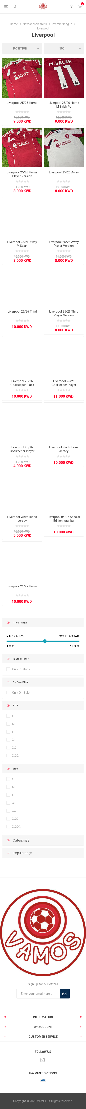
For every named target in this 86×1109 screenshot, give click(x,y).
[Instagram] (42, 1060)
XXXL (15, 756)
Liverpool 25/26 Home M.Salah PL (64, 104)
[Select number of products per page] (64, 48)
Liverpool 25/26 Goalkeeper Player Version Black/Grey (64, 384)
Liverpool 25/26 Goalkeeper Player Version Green (22, 451)
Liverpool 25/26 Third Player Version (63, 313)
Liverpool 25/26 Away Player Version (64, 244)
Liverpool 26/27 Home (22, 586)
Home (14, 24)
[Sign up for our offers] (38, 993)
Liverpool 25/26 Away (64, 172)
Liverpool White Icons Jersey (22, 519)
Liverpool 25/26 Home (22, 103)
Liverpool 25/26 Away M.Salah (22, 244)
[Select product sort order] (22, 48)
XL (14, 740)
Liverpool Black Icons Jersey (63, 449)
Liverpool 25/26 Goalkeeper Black (22, 383)
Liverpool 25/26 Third (22, 311)
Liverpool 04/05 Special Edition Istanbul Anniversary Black (64, 520)
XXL (15, 748)
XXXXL (16, 827)
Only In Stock (21, 669)
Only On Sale (21, 692)
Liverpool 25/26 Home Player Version (22, 174)
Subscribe (65, 993)
